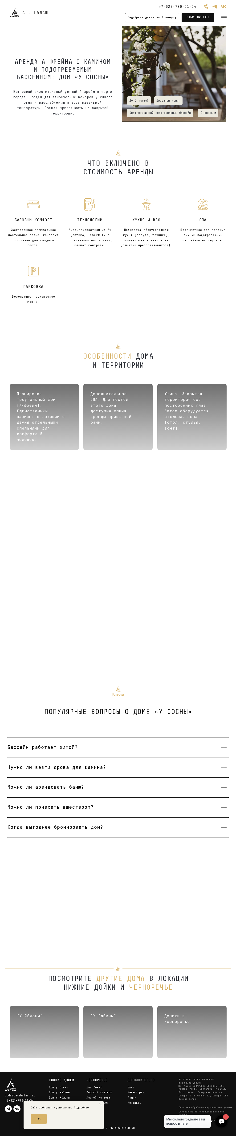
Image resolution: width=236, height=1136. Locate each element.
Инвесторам (136, 1092)
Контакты (134, 1102)
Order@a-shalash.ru (20, 1095)
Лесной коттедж (98, 1097)
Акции (132, 1097)
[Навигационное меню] (224, 17)
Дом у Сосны (58, 1087)
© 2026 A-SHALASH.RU (118, 1128)
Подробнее (81, 1107)
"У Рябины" (103, 1016)
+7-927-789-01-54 (177, 6)
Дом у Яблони (59, 1097)
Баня (130, 1087)
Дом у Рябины (59, 1092)
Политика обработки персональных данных (205, 1108)
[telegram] (215, 6)
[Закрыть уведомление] (100, 1104)
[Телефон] (206, 6)
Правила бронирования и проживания (202, 1120)
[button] (152, 17)
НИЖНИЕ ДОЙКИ (61, 1080)
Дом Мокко (94, 1087)
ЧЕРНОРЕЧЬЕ (96, 1080)
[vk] (224, 6)
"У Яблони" (30, 1016)
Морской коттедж (99, 1092)
